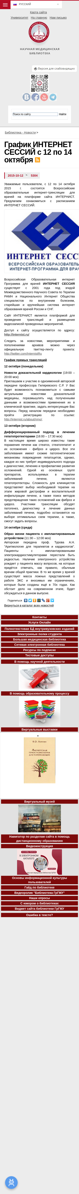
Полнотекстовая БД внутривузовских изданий (39, 628)
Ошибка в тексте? (39, 915)
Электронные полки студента (39, 634)
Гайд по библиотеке (39, 887)
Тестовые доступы (39, 655)
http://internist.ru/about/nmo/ (23, 419)
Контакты (39, 617)
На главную (39, 17)
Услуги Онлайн (39, 622)
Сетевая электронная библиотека (39, 644)
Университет (19, 17)
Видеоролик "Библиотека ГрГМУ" (39, 892)
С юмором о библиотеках (39, 903)
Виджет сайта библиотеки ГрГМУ (39, 908)
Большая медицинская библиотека (39, 639)
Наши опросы (39, 898)
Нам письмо (58, 17)
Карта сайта (38, 12)
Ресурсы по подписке (39, 650)
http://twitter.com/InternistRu (23, 353)
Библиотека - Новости (20, 132)
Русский (25, 4)
